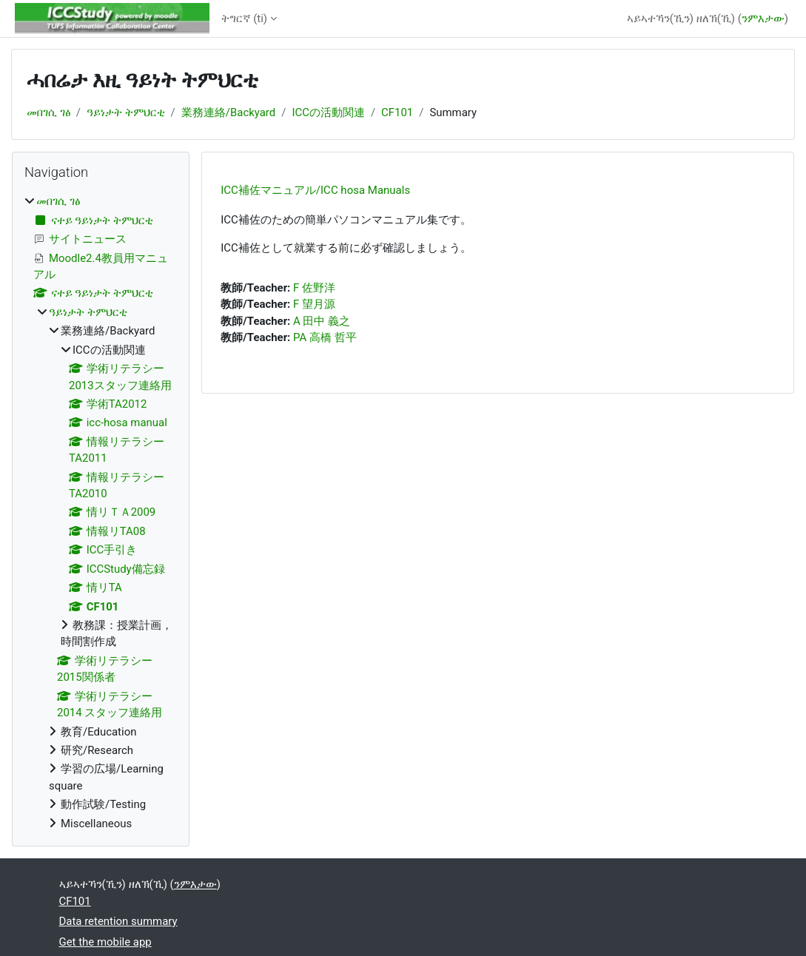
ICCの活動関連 (328, 112)
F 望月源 (314, 304)
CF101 (397, 112)
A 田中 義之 (321, 321)
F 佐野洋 (314, 287)
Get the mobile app (105, 942)
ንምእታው (763, 18)
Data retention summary (118, 921)
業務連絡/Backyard (228, 112)
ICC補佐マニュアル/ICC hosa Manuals (315, 190)
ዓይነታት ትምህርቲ (126, 112)
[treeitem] (100, 512)
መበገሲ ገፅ (48, 112)
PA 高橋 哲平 (325, 337)
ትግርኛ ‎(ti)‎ (244, 18)
